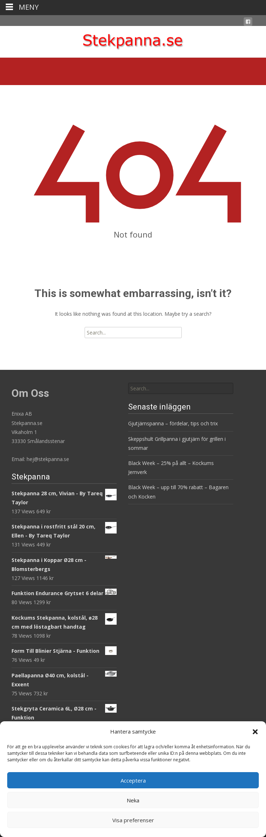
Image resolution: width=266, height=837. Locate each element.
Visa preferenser (133, 820)
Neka (133, 800)
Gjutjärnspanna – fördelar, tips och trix (173, 423)
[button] (255, 731)
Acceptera (133, 780)
